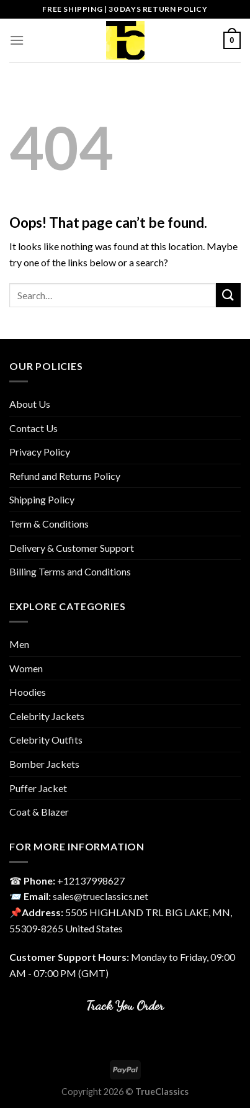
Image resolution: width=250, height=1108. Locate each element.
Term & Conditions (49, 523)
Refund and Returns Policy (64, 476)
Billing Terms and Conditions (70, 571)
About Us (29, 404)
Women (26, 668)
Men (19, 644)
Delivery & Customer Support (71, 548)
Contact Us (33, 428)
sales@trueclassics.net (100, 896)
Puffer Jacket (38, 788)
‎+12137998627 (91, 880)
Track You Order (125, 1005)
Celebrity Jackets (46, 716)
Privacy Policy (39, 451)
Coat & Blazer (39, 811)
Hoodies (27, 692)
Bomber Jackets (44, 764)
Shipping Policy (41, 499)
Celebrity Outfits (46, 739)
